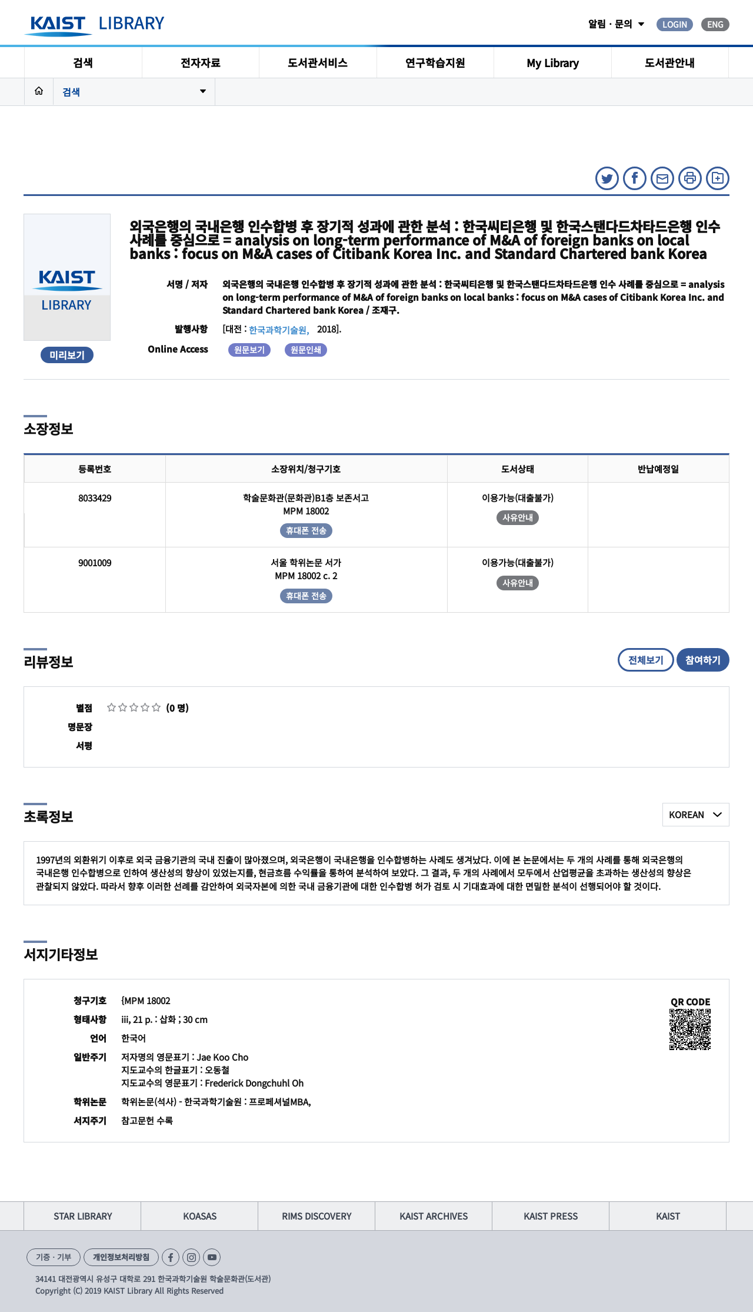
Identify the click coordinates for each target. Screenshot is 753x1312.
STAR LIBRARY (83, 1216)
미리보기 (67, 355)
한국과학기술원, (279, 330)
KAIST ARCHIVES (433, 1216)
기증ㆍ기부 (53, 1257)
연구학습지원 (435, 62)
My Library (553, 62)
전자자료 (201, 62)
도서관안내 (670, 62)
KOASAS (199, 1216)
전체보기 (646, 660)
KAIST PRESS (551, 1216)
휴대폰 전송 (306, 530)
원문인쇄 (306, 350)
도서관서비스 (318, 62)
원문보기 (249, 350)
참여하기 (703, 660)
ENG (715, 24)
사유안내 (517, 517)
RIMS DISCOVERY (316, 1216)
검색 (83, 62)
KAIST (668, 1216)
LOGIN (674, 24)
